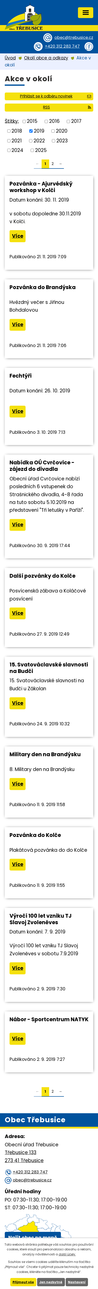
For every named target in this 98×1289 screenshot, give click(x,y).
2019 (39, 131)
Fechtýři (21, 375)
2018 (17, 131)
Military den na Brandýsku (45, 754)
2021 (17, 140)
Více (17, 236)
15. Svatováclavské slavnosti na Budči (49, 668)
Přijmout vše (23, 1282)
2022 (39, 140)
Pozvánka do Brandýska (43, 287)
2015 (32, 121)
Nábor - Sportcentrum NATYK (49, 1019)
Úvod (10, 58)
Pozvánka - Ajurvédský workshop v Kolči (41, 187)
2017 (76, 121)
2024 (17, 150)
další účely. (67, 1254)
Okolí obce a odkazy (46, 58)
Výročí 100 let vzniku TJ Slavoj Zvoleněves (41, 919)
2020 (61, 131)
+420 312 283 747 (62, 46)
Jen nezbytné (50, 1282)
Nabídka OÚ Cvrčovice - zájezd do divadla (42, 466)
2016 (54, 121)
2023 (62, 140)
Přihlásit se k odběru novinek (55, 96)
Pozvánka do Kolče (35, 835)
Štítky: (12, 121)
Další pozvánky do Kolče (42, 575)
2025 (41, 150)
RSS (67, 107)
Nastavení (76, 1282)
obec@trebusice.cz (73, 37)
